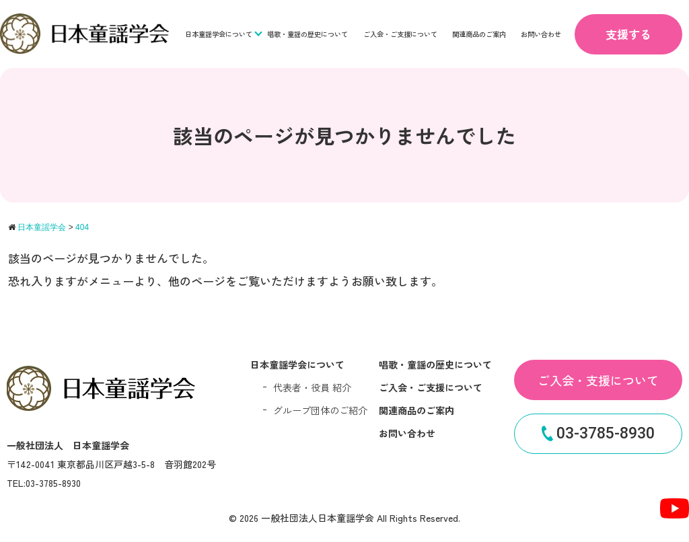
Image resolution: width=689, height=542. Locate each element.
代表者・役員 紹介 (312, 387)
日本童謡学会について (218, 34)
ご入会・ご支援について (400, 34)
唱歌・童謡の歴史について (307, 34)
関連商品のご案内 (479, 34)
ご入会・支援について (598, 380)
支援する (628, 34)
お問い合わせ (541, 34)
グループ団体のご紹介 (320, 410)
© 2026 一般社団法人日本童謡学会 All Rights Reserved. (344, 518)
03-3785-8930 (598, 433)
